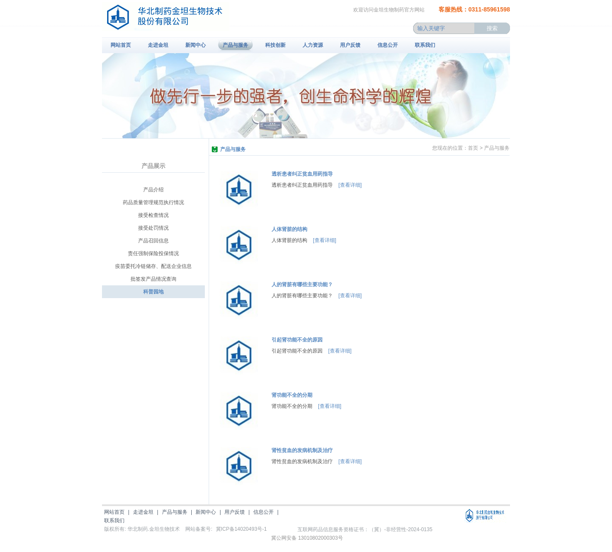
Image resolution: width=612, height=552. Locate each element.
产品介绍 (153, 190)
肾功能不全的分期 (292, 395)
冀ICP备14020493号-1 (241, 529)
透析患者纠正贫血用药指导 (302, 174)
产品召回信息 (153, 241)
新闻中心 (195, 45)
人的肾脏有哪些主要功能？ (302, 284)
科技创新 (275, 45)
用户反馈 (350, 45)
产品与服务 (235, 45)
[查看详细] (350, 185)
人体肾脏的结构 (289, 229)
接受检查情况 (153, 215)
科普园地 (153, 292)
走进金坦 (158, 45)
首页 (473, 148)
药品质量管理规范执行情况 (153, 202)
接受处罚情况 (153, 228)
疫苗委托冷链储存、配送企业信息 (153, 266)
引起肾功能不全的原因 (297, 340)
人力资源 (313, 45)
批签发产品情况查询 (153, 279)
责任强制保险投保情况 (153, 253)
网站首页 (120, 45)
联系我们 (425, 45)
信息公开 (387, 45)
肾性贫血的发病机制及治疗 (302, 450)
